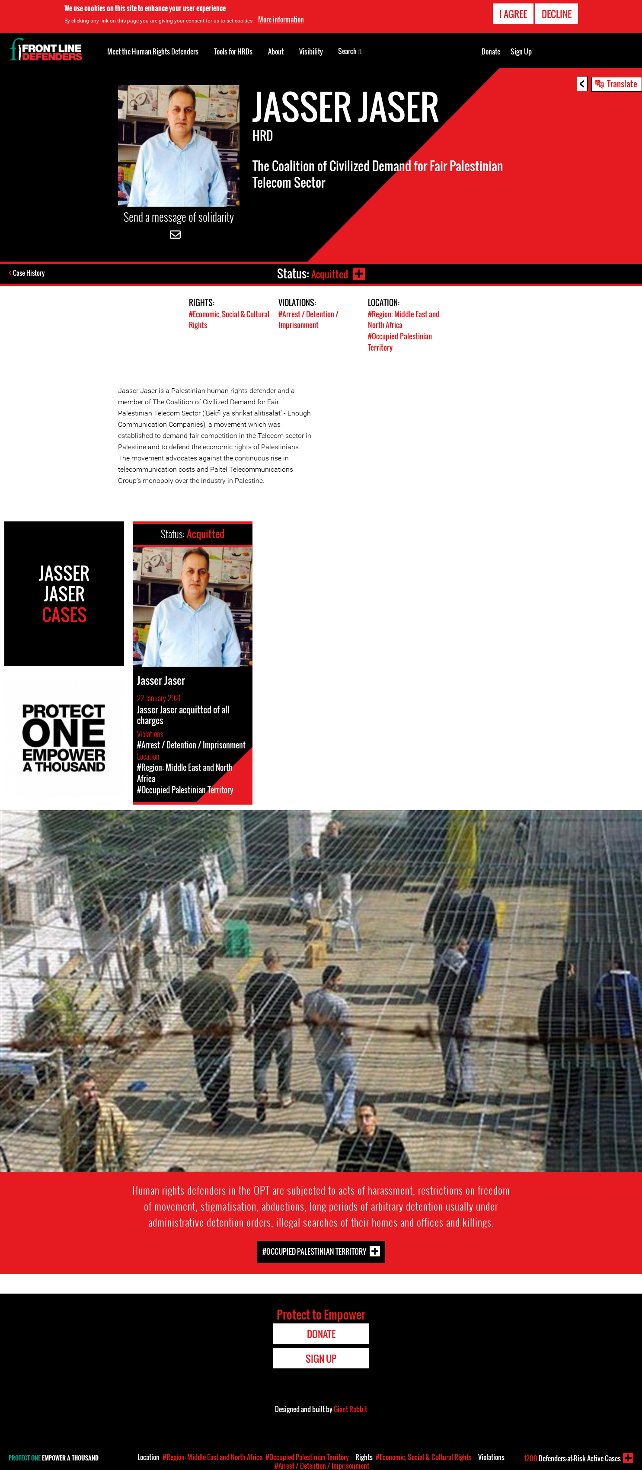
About (276, 51)
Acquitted (328, 273)
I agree (513, 14)
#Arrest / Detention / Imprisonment (308, 319)
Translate (622, 83)
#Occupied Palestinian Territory (314, 1250)
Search (350, 50)
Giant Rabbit (350, 1408)
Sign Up (521, 51)
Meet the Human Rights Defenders (152, 51)
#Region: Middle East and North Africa (212, 1457)
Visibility (311, 51)
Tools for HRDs (233, 51)
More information (281, 19)
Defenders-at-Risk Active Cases (572, 1458)
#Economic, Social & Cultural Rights (424, 1457)
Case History (29, 273)
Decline (557, 14)
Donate (491, 51)
